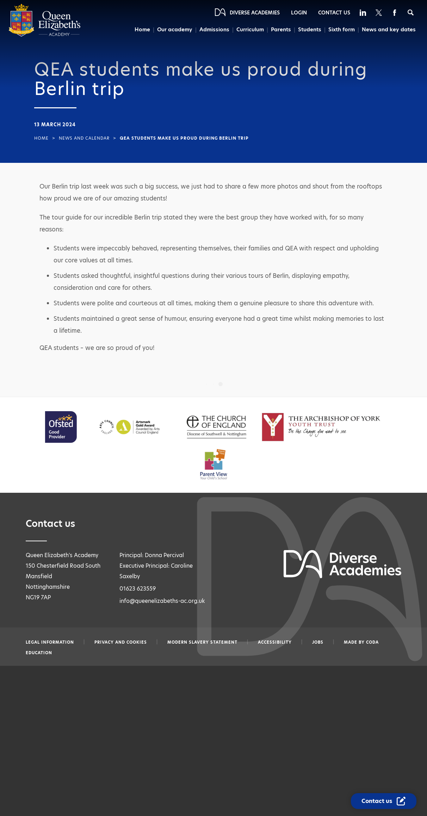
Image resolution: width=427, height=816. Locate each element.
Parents (280, 29)
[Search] (411, 12)
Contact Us (334, 12)
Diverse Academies (255, 12)
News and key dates (389, 29)
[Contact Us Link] (383, 801)
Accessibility (275, 642)
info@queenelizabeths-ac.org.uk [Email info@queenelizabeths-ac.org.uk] (162, 601)
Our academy (172, 29)
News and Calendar (84, 138)
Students (309, 29)
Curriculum (248, 29)
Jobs (317, 642)
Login (299, 12)
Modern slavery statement (202, 642)
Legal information (50, 642)
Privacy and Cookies (120, 642)
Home (139, 29)
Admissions (212, 29)
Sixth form (341, 29)
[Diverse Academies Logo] (44, 35)
